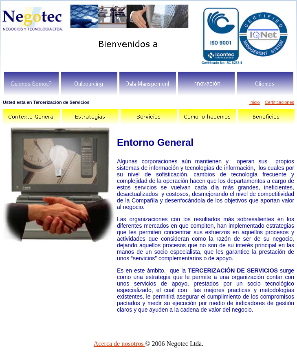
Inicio (254, 102)
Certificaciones (279, 102)
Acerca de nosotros (119, 343)
